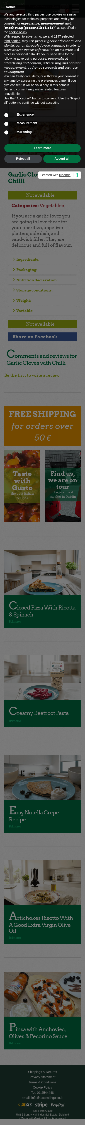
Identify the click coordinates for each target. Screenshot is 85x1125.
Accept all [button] (61, 158)
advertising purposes (31, 58)
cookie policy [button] (18, 32)
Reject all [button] (23, 158)
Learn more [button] (42, 148)
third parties (12, 41)
